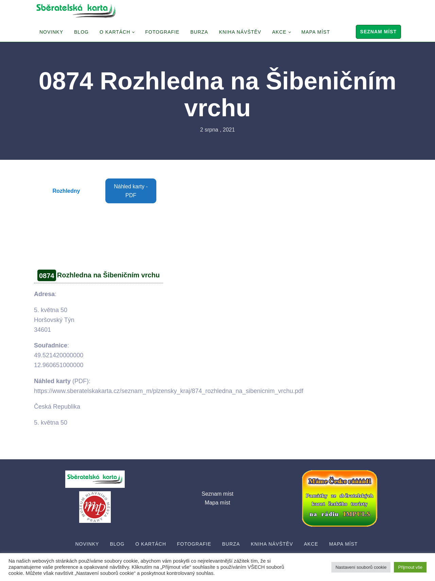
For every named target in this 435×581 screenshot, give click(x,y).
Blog (81, 32)
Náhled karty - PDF (131, 191)
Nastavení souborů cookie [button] (360, 567)
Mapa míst (315, 32)
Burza (199, 32)
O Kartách (115, 32)
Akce (279, 32)
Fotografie (162, 32)
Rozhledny (66, 191)
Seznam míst (378, 31)
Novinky (51, 32)
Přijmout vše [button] (410, 567)
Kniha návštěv (240, 32)
